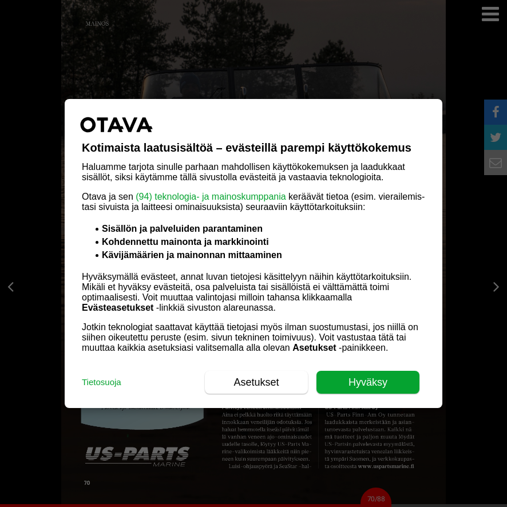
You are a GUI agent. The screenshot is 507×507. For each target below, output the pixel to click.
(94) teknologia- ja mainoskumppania (211, 196)
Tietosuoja (101, 382)
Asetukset (256, 382)
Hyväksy (367, 382)
